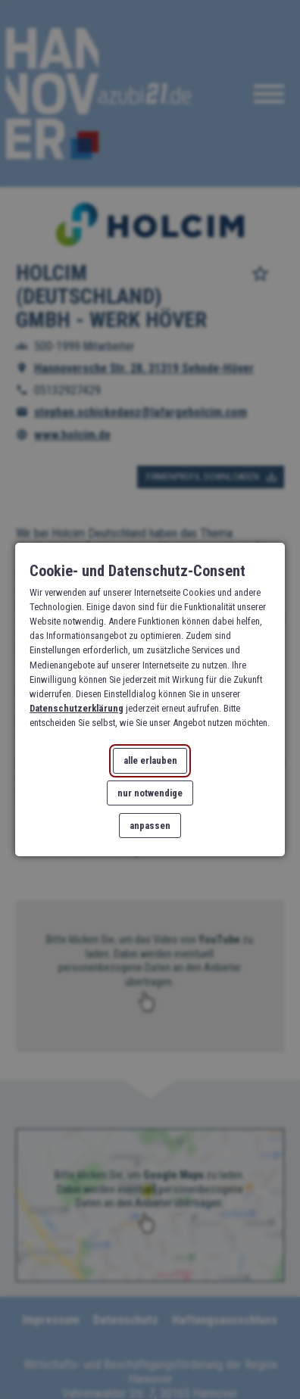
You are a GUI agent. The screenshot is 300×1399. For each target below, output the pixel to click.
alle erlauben (150, 760)
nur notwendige (150, 793)
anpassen (150, 825)
